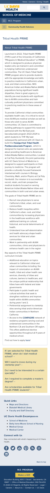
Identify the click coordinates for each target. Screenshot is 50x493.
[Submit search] (44, 7)
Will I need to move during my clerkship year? (20, 363)
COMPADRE (28, 317)
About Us (19, 487)
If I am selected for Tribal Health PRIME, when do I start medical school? (21, 353)
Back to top (41, 461)
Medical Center (16, 429)
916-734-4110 (40, 482)
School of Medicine (18, 420)
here (28, 340)
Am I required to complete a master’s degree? (24, 380)
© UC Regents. (12, 484)
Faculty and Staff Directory (21, 410)
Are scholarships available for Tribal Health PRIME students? (23, 388)
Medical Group (16, 426)
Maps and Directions (18, 404)
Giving (39, 1)
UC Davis (40, 487)
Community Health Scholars (21, 26)
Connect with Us (13, 435)
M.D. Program (14, 20)
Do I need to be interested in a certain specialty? (24, 372)
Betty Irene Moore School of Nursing (26, 423)
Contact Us (29, 487)
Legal (42, 484)
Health (46, 1)
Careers (32, 1)
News (25, 1)
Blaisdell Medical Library (20, 407)
